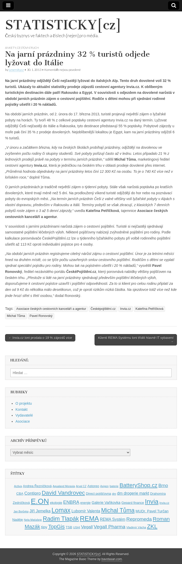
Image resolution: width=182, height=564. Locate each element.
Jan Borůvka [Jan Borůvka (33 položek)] (20, 511)
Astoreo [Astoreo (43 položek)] (93, 486)
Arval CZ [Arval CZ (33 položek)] (81, 486)
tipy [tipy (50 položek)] (44, 527)
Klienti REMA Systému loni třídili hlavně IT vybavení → (136, 340)
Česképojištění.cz (103, 309)
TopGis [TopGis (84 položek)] (56, 526)
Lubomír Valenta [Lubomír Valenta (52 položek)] (85, 511)
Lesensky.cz (16, 70)
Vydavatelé (24, 415)
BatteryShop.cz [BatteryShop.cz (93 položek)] (138, 485)
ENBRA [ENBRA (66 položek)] (71, 502)
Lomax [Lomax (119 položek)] (60, 510)
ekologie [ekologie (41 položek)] (56, 503)
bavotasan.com (112, 559)
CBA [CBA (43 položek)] (19, 493)
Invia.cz (125, 309)
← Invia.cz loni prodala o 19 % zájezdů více (40, 338)
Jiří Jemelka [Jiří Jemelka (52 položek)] (39, 511)
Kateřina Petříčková (149, 309)
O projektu (23, 403)
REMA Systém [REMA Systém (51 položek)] (112, 519)
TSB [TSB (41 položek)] (69, 527)
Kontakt (21, 409)
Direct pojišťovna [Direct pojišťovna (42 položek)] (98, 493)
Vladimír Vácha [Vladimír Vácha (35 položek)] (136, 527)
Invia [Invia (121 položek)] (151, 501)
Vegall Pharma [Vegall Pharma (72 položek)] (109, 526)
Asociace (22, 421)
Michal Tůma (16, 316)
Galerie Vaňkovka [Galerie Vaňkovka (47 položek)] (106, 503)
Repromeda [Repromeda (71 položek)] (139, 519)
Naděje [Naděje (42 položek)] (17, 520)
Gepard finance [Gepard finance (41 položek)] (132, 503)
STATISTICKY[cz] (63, 25)
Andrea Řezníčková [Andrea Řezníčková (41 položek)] (37, 486)
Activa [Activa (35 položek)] (18, 486)
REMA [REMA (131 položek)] (89, 518)
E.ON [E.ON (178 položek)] (40, 501)
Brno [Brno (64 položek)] (163, 485)
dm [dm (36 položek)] (114, 493)
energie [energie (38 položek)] (85, 503)
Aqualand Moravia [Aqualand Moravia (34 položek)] (64, 486)
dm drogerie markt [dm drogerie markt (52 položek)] (133, 493)
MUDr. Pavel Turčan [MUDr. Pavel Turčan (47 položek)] (152, 511)
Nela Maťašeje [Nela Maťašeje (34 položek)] (33, 519)
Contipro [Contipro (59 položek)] (32, 493)
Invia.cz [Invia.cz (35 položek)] (164, 502)
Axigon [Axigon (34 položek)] (104, 486)
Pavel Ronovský (41, 316)
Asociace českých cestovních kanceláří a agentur (51, 309)
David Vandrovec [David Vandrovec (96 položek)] (63, 493)
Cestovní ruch (28, 47)
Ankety (10, 47)
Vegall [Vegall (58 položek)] (87, 527)
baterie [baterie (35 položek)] (114, 486)
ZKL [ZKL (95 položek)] (152, 526)
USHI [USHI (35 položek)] (76, 527)
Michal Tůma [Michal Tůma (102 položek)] (118, 510)
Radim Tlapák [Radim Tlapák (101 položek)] (61, 518)
